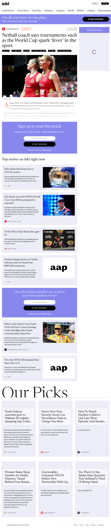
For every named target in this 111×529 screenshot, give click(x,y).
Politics (80, 11)
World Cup (6, 50)
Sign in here (46, 150)
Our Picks (36, 11)
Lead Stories (8, 11)
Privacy (81, 525)
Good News (23, 11)
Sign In (95, 3)
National (26, 29)
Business (49, 11)
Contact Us (101, 525)
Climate (91, 11)
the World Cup (16, 50)
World (71, 11)
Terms (75, 525)
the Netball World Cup (38, 50)
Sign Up (105, 3)
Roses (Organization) (64, 50)
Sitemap (93, 525)
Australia (51, 50)
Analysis (60, 11)
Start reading (95, 19)
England (26, 50)
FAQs (87, 525)
